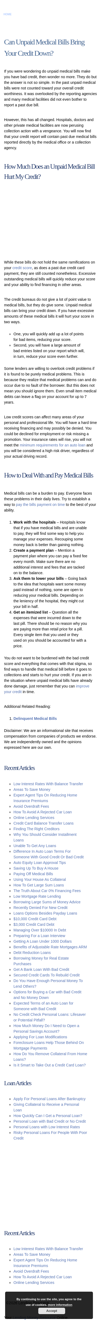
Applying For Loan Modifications (40, 1037)
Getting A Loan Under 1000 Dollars (42, 941)
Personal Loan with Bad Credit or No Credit (49, 1121)
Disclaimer (41, 14)
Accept (51, 1311)
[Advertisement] (47, 220)
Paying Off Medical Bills (33, 874)
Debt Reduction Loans (32, 952)
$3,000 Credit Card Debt (33, 924)
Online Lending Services (33, 817)
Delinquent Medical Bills (35, 718)
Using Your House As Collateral (39, 879)
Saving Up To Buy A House (35, 868)
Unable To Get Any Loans (34, 846)
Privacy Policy (63, 14)
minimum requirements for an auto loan (52, 445)
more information (60, 1304)
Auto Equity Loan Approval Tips (39, 862)
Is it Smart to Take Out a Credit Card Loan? (49, 1065)
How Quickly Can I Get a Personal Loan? (47, 1116)
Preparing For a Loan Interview (39, 936)
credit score (22, 268)
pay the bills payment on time (40, 504)
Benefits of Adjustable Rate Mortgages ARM (50, 947)
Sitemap (83, 14)
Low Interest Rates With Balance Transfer (48, 784)
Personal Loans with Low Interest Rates (46, 1127)
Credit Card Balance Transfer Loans (43, 823)
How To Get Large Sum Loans (38, 885)
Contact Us (22, 14)
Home (8, 14)
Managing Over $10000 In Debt (39, 930)
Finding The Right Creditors (36, 829)
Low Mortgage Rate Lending (37, 896)
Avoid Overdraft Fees (31, 806)
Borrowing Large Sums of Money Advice (47, 902)
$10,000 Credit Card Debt (35, 919)
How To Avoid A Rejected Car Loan (42, 812)
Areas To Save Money (31, 789)
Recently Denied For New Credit (40, 907)
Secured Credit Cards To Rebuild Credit (46, 975)
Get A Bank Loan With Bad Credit (41, 969)
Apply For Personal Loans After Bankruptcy (49, 1099)
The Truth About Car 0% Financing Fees (47, 891)
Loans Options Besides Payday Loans (45, 913)
